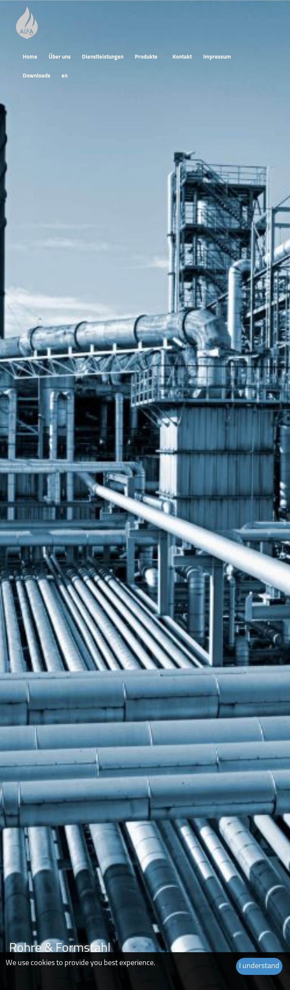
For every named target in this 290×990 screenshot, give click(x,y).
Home (30, 57)
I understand (259, 966)
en (65, 76)
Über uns (60, 57)
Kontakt (182, 57)
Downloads (36, 76)
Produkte (148, 57)
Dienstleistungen (102, 57)
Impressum (217, 57)
